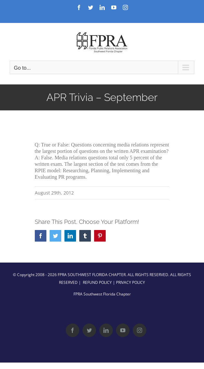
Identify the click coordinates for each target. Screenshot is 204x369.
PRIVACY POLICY (130, 282)
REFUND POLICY (97, 282)
